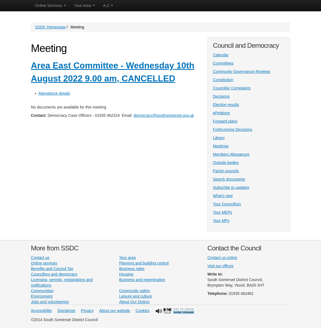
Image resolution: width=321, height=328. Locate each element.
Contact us (40, 257)
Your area (127, 257)
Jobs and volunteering (50, 302)
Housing (126, 274)
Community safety (134, 291)
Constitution (223, 80)
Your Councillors (227, 204)
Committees (223, 63)
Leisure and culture (135, 296)
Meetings (221, 146)
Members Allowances (231, 154)
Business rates (132, 268)
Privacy (87, 310)
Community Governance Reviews (241, 71)
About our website (114, 310)
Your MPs (221, 220)
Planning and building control (144, 263)
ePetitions (221, 113)
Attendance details (54, 93)
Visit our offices (220, 266)
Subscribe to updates (231, 187)
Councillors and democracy (54, 274)
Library (219, 138)
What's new (223, 196)
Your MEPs (222, 212)
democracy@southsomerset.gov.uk (163, 115)
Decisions (221, 96)
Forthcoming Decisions (232, 129)
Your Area (84, 5)
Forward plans (225, 121)
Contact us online (222, 257)
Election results (226, 104)
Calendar (221, 55)
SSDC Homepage (50, 27)
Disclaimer (66, 310)
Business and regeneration (142, 279)
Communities (42, 291)
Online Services (50, 5)
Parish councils (226, 171)
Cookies (143, 310)
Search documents (229, 179)
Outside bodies (226, 162)
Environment (42, 296)
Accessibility (41, 310)
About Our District (134, 302)
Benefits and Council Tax (52, 268)
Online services (44, 263)
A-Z (108, 5)
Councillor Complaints (231, 88)
